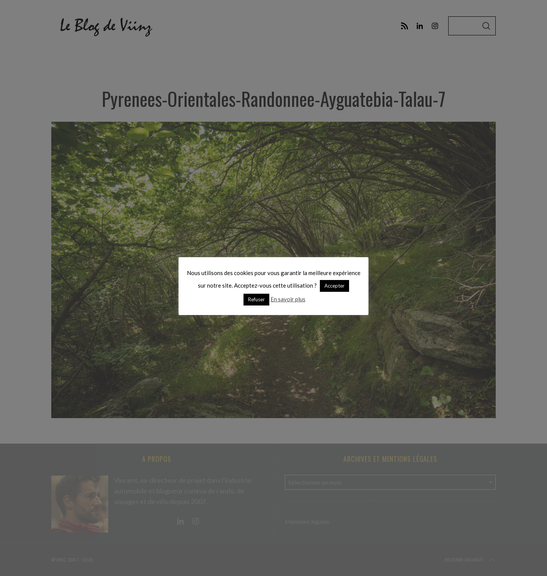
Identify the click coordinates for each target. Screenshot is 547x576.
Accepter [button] (334, 286)
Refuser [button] (256, 299)
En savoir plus (287, 299)
